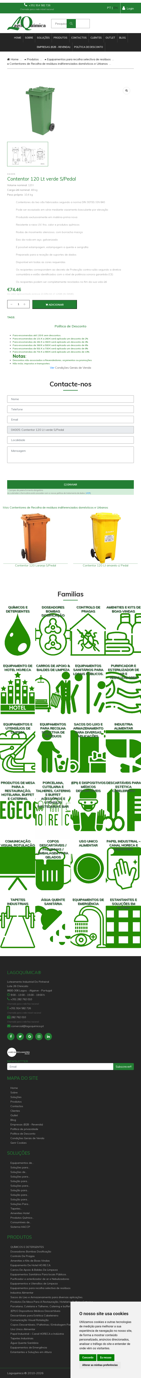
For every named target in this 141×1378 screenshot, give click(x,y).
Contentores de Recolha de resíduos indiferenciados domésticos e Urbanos (57, 63)
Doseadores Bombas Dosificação (30, 1251)
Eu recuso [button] (105, 1357)
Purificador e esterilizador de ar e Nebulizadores (39, 1279)
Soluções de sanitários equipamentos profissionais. (19, 1172)
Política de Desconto (88, 47)
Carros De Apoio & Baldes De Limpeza (34, 1269)
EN (115, 8)
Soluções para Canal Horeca (19, 1168)
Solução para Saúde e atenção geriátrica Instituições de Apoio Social (20, 1181)
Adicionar (55, 304)
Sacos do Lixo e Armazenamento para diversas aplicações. (46, 1297)
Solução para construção (18, 1200)
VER (88, 493)
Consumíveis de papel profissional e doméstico (22, 1222)
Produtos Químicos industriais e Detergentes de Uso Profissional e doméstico (22, 1218)
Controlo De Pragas (22, 1256)
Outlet (110, 37)
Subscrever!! (123, 1066)
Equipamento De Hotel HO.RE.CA (30, 1265)
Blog (122, 37)
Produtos (60, 37)
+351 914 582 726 (37, 5)
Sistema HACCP (20, 1226)
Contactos (79, 37)
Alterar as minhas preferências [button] (100, 1365)
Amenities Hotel (20, 1213)
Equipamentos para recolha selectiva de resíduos (78, 59)
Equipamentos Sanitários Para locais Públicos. (38, 1274)
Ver (52, 367)
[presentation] (70, 473)
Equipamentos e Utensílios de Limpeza (34, 1283)
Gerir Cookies (18, 1142)
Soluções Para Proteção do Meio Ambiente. (21, 1204)
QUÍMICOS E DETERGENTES (27, 1247)
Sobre (29, 37)
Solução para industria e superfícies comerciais (18, 1195)
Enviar (70, 484)
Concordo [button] (87, 1357)
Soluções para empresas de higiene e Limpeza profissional (21, 1186)
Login (128, 8)
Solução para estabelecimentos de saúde (21, 1190)
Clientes (96, 37)
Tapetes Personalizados (19, 1209)
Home (17, 37)
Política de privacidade (24, 1129)
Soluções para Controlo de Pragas (22, 1177)
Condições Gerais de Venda (27, 1138)
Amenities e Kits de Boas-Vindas (30, 1260)
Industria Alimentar (21, 1292)
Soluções (43, 37)
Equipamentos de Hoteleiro (21, 1163)
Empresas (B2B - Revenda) (53, 47)
